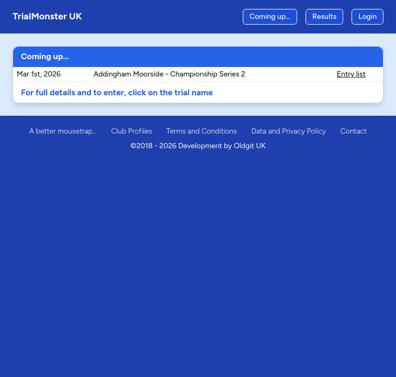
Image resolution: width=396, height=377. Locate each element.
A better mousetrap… (63, 131)
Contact (353, 131)
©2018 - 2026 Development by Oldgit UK (197, 145)
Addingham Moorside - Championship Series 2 (169, 74)
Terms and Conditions (201, 131)
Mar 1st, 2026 (39, 74)
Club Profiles (131, 131)
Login (367, 16)
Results (324, 16)
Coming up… (270, 16)
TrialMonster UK (47, 16)
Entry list (351, 74)
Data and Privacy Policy (288, 131)
